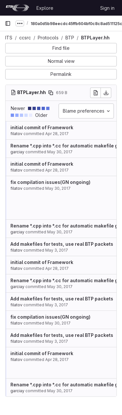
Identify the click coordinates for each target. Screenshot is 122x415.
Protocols (48, 37)
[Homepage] (17, 8)
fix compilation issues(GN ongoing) (50, 182)
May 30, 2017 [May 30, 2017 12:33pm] (60, 151)
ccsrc (25, 37)
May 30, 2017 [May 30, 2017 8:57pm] (58, 188)
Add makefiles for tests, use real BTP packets (61, 244)
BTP (69, 37)
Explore (44, 8)
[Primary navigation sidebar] (8, 23)
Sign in (107, 8)
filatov (16, 133)
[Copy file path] (51, 93)
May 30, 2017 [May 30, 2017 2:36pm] (60, 231)
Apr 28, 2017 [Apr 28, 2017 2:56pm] (57, 133)
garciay (17, 151)
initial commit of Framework (41, 127)
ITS (8, 37)
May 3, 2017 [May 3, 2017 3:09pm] (56, 250)
